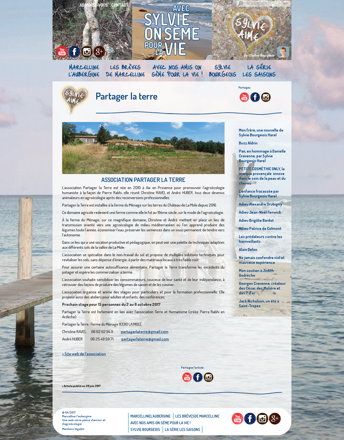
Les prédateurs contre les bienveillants (260, 239)
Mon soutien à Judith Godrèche (256, 273)
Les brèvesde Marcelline (125, 71)
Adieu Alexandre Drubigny (260, 204)
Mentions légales (73, 429)
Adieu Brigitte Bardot (256, 220)
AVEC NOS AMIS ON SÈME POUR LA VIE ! (176, 71)
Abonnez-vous (94, 5)
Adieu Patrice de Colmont (260, 228)
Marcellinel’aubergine (84, 71)
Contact (120, 5)
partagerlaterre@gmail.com (144, 331)
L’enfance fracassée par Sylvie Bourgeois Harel (259, 193)
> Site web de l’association (84, 353)
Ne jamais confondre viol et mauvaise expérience (262, 260)
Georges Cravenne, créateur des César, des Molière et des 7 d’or (262, 288)
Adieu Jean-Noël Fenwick (260, 212)
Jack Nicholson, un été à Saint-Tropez (259, 303)
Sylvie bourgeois (222, 71)
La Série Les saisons (259, 71)
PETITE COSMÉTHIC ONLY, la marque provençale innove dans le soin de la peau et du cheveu (262, 176)
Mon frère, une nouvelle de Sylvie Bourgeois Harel (261, 132)
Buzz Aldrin (248, 143)
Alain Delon (248, 249)
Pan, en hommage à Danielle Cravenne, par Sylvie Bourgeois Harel (262, 156)
